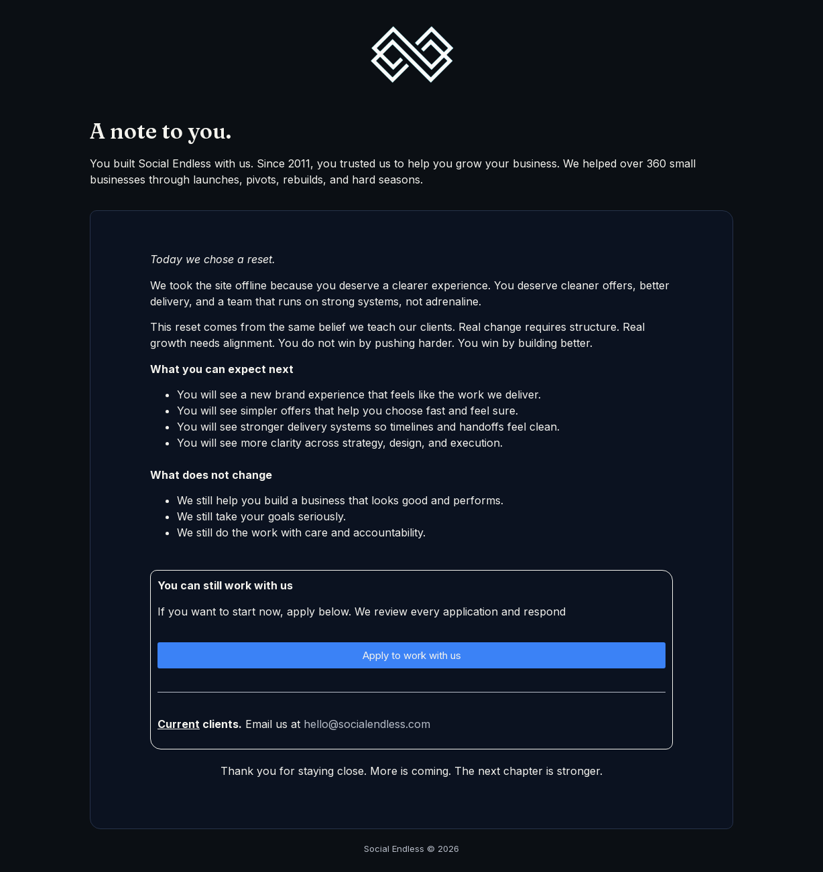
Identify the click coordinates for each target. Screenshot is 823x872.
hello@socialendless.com (367, 724)
